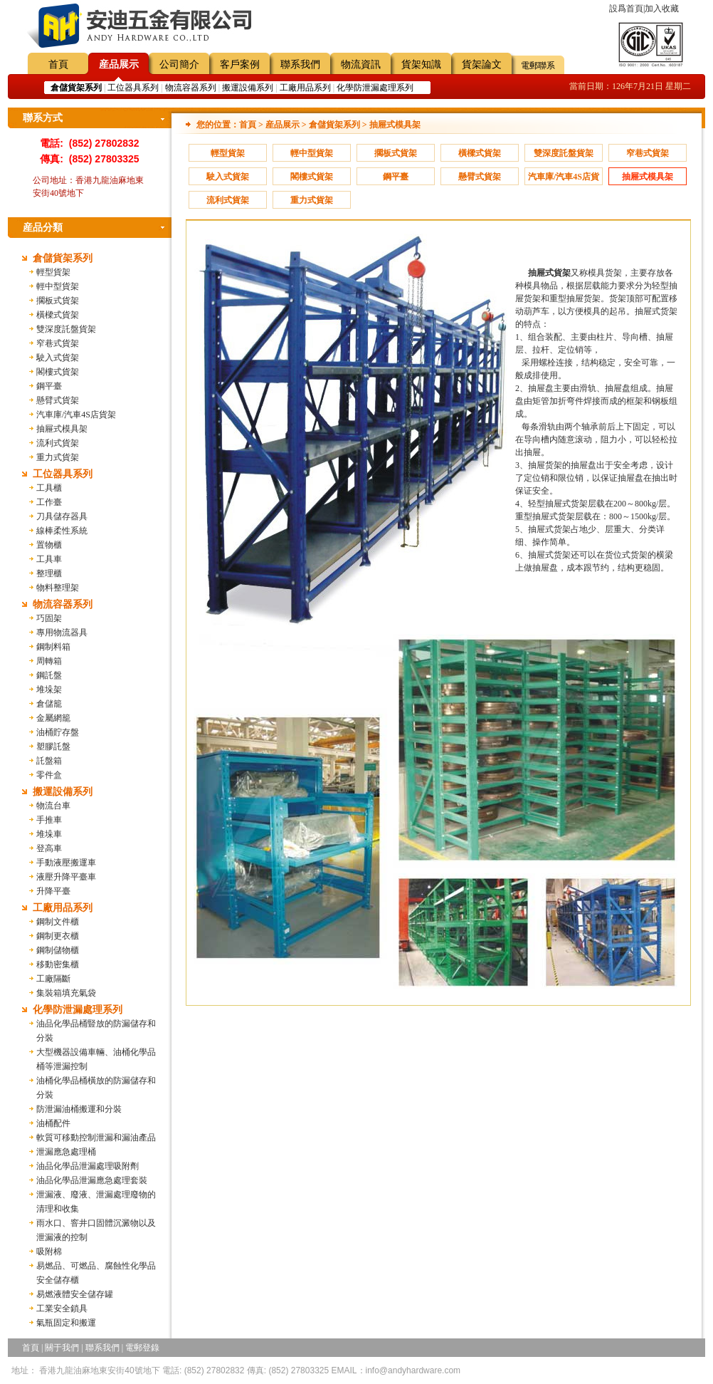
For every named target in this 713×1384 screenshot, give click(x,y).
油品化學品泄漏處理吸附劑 (87, 1166)
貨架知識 (421, 64)
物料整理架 (57, 588)
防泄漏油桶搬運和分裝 (79, 1109)
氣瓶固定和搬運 (66, 1323)
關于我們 (62, 1348)
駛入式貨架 (57, 358)
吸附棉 (49, 1251)
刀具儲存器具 (62, 516)
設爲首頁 (626, 9)
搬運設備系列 (247, 88)
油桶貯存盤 (57, 732)
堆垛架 (49, 689)
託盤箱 (49, 761)
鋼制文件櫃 (57, 922)
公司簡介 (179, 64)
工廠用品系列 (305, 88)
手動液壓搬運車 (66, 863)
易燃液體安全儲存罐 (74, 1294)
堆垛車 (49, 834)
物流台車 (53, 806)
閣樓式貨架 (57, 372)
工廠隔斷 (53, 979)
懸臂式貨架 (57, 400)
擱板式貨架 (57, 301)
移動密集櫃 (57, 964)
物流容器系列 (190, 88)
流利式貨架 (57, 443)
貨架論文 (482, 64)
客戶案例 (240, 64)
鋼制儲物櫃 (57, 950)
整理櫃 (49, 573)
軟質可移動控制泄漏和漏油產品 (96, 1138)
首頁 (58, 64)
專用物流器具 (62, 633)
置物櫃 (49, 545)
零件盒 (49, 775)
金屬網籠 (53, 718)
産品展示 (119, 64)
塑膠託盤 (53, 746)
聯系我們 (300, 64)
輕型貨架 (53, 272)
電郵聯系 (538, 66)
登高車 (49, 848)
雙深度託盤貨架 (66, 329)
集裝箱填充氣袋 (66, 993)
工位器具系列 (133, 88)
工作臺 (49, 502)
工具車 (49, 559)
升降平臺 (53, 891)
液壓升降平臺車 (66, 877)
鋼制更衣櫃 (57, 936)
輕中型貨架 (57, 286)
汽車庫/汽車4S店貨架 (76, 415)
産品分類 (43, 227)
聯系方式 (43, 118)
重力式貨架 (57, 457)
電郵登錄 (142, 1348)
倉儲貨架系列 (63, 258)
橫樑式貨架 (57, 315)
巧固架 (49, 618)
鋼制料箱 (53, 647)
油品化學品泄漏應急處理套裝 (91, 1180)
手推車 (49, 820)
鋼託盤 (49, 675)
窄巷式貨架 (57, 343)
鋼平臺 (49, 386)
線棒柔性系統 (62, 531)
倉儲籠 (49, 704)
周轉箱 (49, 661)
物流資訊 (361, 64)
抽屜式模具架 (62, 429)
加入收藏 (662, 9)
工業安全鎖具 (62, 1308)
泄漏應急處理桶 (66, 1152)
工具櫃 (49, 488)
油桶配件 (53, 1123)
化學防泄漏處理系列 (375, 88)
